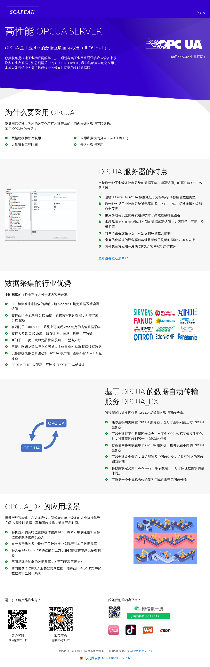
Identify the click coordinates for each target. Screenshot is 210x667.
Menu (201, 12)
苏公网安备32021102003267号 (107, 658)
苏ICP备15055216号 (141, 651)
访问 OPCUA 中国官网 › (188, 57)
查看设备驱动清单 (111, 258)
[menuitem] (23, 12)
